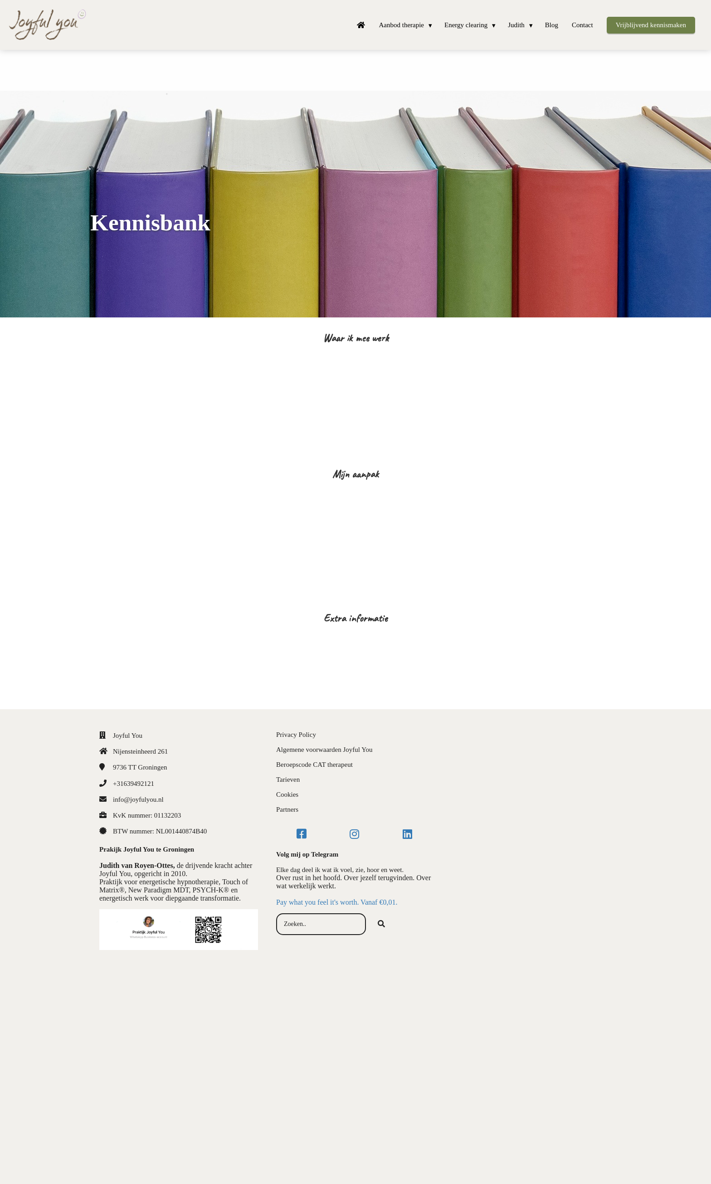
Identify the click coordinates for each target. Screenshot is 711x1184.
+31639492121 (133, 783)
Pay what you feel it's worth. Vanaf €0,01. (336, 902)
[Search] (381, 924)
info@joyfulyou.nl (138, 799)
